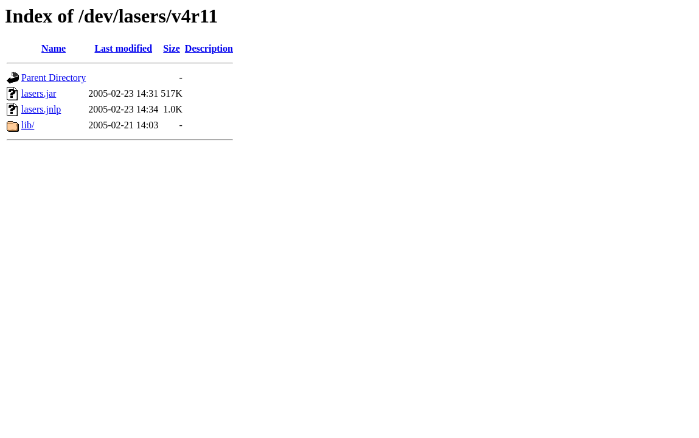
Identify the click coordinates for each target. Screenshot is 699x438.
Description (209, 48)
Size (171, 48)
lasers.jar (38, 93)
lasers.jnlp (41, 109)
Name (53, 48)
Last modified (123, 48)
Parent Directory (53, 77)
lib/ (27, 125)
